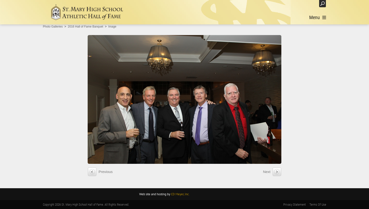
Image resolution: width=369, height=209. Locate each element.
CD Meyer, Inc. (180, 194)
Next (266, 172)
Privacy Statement (294, 204)
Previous (106, 172)
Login (310, 3)
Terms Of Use (317, 204)
